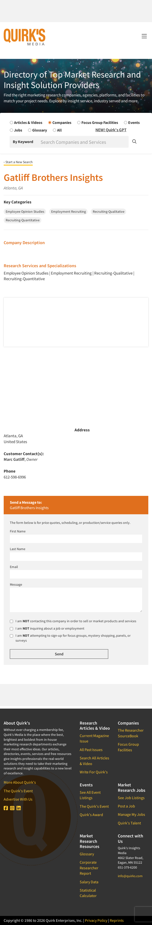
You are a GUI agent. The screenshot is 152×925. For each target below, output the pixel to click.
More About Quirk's (20, 782)
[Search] (84, 142)
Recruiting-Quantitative (24, 278)
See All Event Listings (90, 795)
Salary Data (89, 881)
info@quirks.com (130, 876)
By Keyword (23, 141)
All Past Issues (91, 749)
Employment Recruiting (71, 273)
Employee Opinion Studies (26, 273)
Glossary (87, 853)
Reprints (117, 920)
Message (16, 584)
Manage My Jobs (131, 814)
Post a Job (126, 806)
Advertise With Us (18, 799)
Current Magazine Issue (94, 738)
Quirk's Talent (129, 822)
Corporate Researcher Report (89, 868)
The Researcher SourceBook (131, 733)
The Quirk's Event (18, 790)
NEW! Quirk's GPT (110, 129)
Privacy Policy (96, 920)
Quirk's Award (91, 814)
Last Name (17, 549)
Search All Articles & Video (94, 760)
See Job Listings (131, 797)
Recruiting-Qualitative (113, 273)
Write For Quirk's (94, 771)
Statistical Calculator (88, 893)
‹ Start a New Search (18, 162)
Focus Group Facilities (128, 747)
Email (14, 567)
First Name (18, 531)
